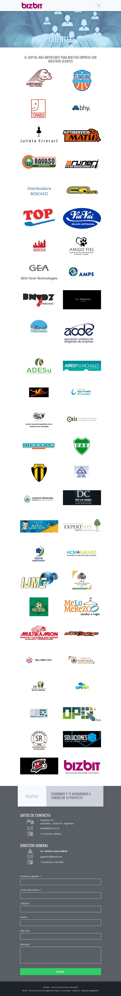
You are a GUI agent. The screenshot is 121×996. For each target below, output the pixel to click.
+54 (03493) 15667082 (51, 862)
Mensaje (24, 944)
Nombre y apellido (29, 876)
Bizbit (25, 990)
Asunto (23, 917)
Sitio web (24, 930)
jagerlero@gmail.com (51, 856)
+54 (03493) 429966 (50, 833)
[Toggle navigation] (99, 5)
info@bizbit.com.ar (49, 828)
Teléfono (24, 903)
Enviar (60, 971)
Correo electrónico (29, 889)
